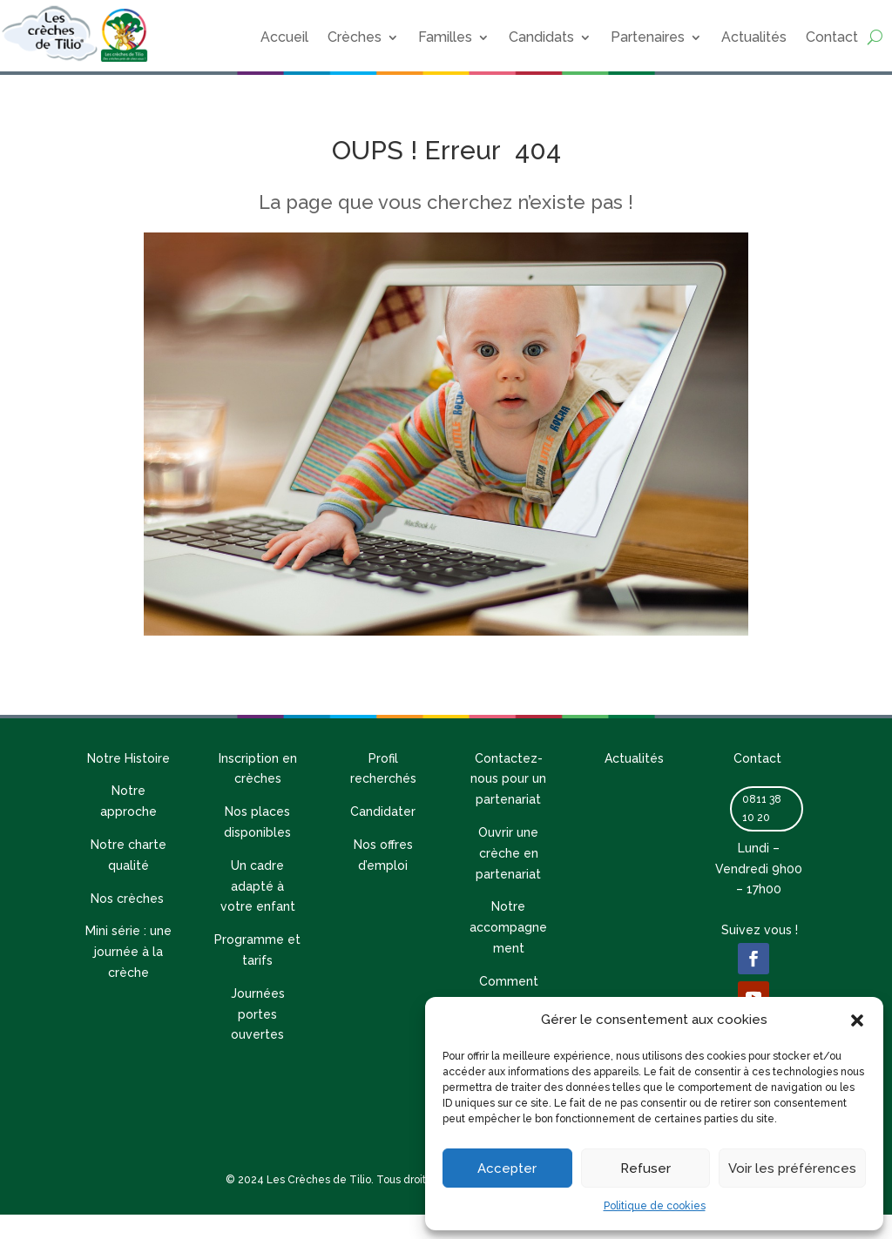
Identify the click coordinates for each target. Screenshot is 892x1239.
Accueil (284, 37)
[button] (857, 1020)
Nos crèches (129, 899)
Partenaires (648, 37)
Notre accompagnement (508, 927)
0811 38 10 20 (761, 808)
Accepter (507, 1168)
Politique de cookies (655, 1206)
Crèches (355, 37)
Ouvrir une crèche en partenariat (508, 853)
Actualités (754, 37)
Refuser (645, 1168)
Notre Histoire (128, 758)
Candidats (541, 37)
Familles (445, 37)
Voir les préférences (792, 1168)
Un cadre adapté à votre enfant (257, 886)
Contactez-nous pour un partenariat (508, 779)
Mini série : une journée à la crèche (128, 952)
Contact (832, 37)
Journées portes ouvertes (258, 1014)
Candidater (383, 811)
